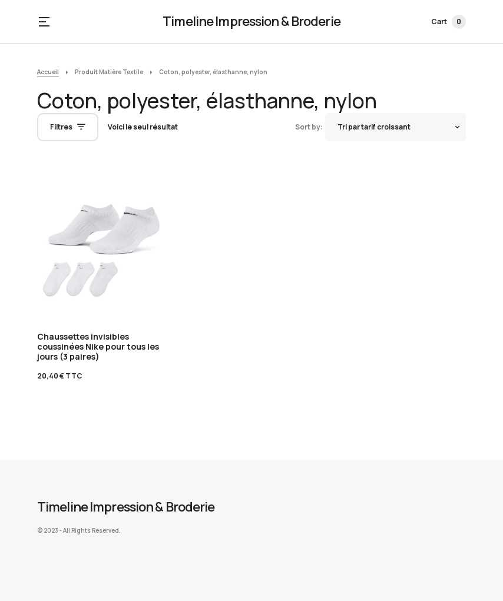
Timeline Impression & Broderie (251, 21)
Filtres (61, 127)
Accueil (48, 72)
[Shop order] (395, 127)
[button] (44, 22)
